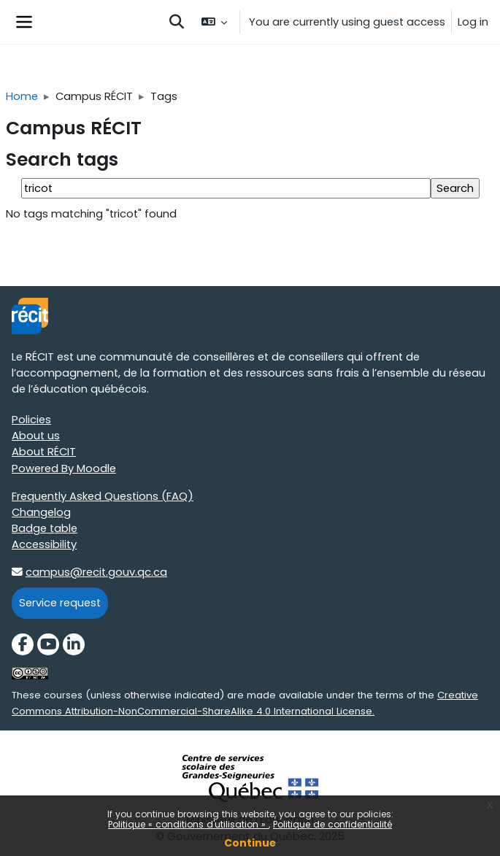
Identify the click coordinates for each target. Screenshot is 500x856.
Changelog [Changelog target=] (41, 512)
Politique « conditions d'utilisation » (188, 824)
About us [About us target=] (36, 435)
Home (22, 96)
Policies (31, 419)
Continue (250, 843)
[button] (176, 22)
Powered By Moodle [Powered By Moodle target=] (64, 468)
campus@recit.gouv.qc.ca (96, 572)
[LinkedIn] (74, 644)
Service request (60, 602)
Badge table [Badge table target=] (44, 528)
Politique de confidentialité (332, 824)
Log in (473, 22)
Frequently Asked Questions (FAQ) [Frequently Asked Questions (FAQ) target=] (102, 496)
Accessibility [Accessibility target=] (44, 544)
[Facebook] (23, 644)
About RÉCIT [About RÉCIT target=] (44, 451)
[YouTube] (48, 644)
